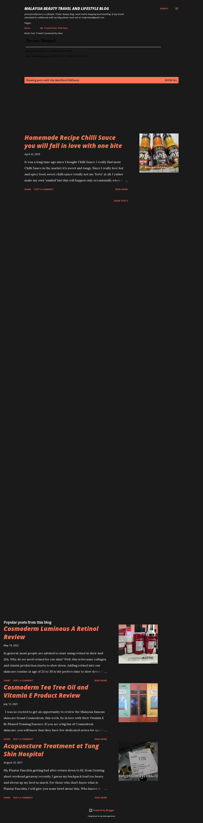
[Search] (164, 8)
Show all (171, 80)
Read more (121, 189)
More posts (121, 200)
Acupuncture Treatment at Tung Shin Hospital (51, 750)
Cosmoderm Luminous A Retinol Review (51, 632)
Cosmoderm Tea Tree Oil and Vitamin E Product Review (46, 691)
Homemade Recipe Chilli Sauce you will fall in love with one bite (73, 141)
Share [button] (27, 189)
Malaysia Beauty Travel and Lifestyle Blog (66, 8)
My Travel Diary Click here (40, 28)
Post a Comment (44, 189)
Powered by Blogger (101, 810)
